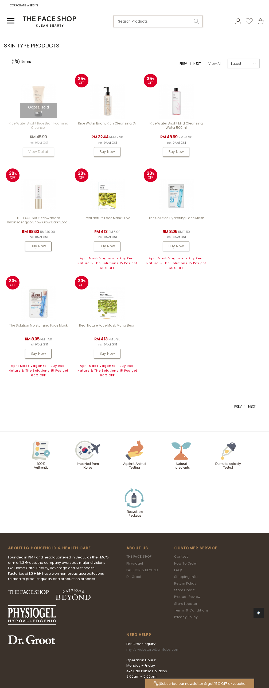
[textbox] (158, 21)
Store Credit (184, 490)
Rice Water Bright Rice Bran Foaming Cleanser (37, 125)
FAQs (178, 470)
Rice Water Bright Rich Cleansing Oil (102, 123)
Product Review (187, 497)
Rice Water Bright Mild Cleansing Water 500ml (167, 125)
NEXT (197, 63)
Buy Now (102, 151)
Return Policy (185, 484)
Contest (181, 457)
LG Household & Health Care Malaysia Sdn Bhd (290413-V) (131, 651)
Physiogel (134, 464)
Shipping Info (186, 477)
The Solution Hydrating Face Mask (102, 226)
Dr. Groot (134, 477)
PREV (183, 63)
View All (214, 63)
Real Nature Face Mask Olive (36, 226)
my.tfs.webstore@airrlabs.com (153, 550)
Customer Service (195, 448)
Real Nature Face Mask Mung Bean (232, 226)
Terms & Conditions (191, 511)
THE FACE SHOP (139, 457)
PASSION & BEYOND (142, 470)
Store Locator (185, 504)
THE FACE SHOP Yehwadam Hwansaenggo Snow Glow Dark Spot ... (232, 127)
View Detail (36, 151)
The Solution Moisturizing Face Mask (167, 226)
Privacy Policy (186, 517)
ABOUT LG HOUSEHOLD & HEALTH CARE (49, 448)
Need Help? (138, 535)
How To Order (185, 464)
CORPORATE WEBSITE (24, 5)
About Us (137, 448)
